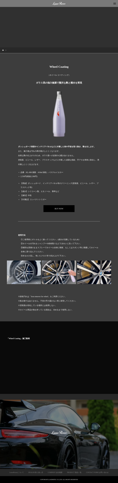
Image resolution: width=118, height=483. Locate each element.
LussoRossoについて (16, 472)
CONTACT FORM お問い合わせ (97, 472)
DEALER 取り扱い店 (35, 472)
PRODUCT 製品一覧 (74, 472)
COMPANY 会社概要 (55, 472)
